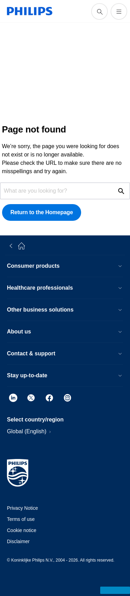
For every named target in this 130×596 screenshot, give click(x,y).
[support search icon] (99, 11)
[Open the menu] (119, 11)
